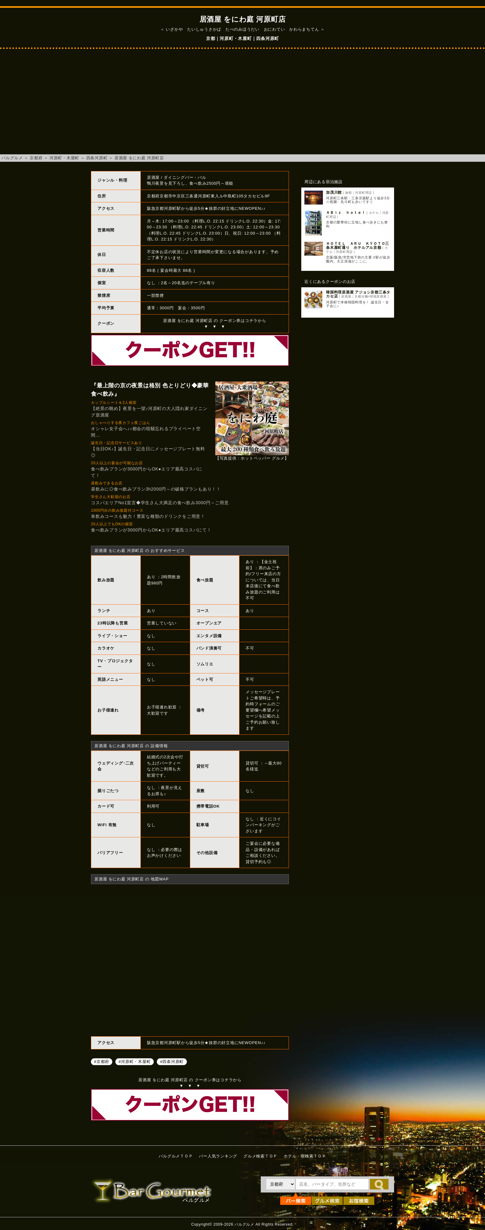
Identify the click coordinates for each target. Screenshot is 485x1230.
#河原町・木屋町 (134, 1061)
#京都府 (101, 1061)
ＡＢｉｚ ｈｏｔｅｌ (346, 212)
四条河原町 (97, 158)
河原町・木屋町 (64, 158)
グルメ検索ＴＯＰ (260, 1156)
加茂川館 (334, 192)
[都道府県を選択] (280, 1184)
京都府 (36, 158)
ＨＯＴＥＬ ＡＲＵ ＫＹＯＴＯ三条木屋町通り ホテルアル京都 (357, 245)
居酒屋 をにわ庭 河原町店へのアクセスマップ (190, 959)
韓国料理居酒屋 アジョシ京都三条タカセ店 (358, 294)
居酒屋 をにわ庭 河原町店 (139, 158)
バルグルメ (12, 158)
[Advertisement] (242, 104)
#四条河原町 (172, 1061)
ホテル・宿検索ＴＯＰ (305, 1156)
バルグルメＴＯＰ (176, 1156)
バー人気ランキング (218, 1156)
